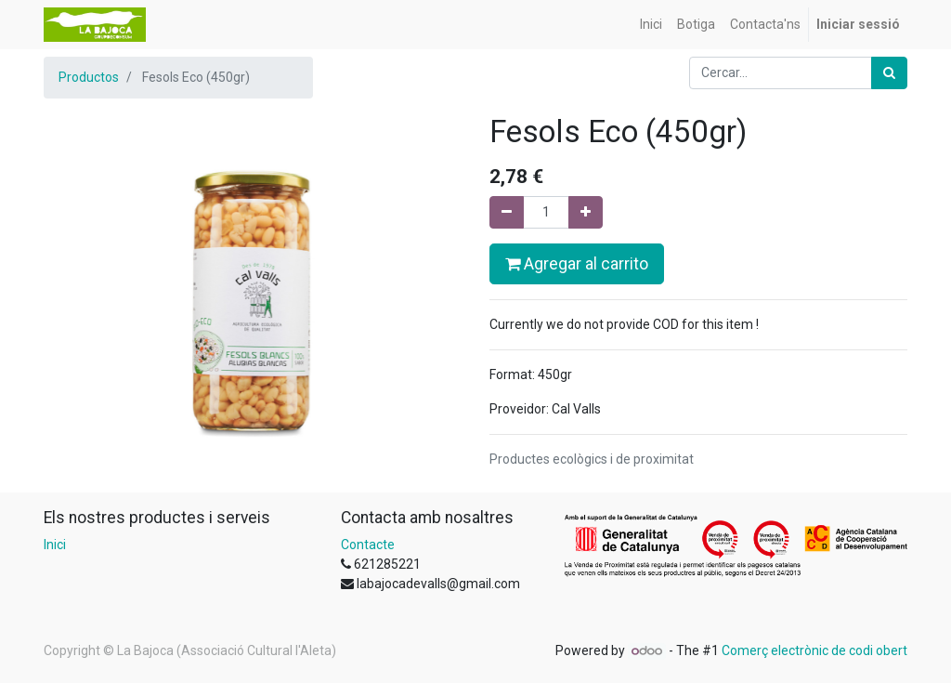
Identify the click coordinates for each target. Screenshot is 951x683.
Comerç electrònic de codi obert (814, 650)
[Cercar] (889, 73)
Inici (55, 544)
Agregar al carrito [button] (576, 264)
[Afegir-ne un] (585, 212)
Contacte (368, 544)
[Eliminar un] (506, 212)
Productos (89, 77)
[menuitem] (651, 24)
